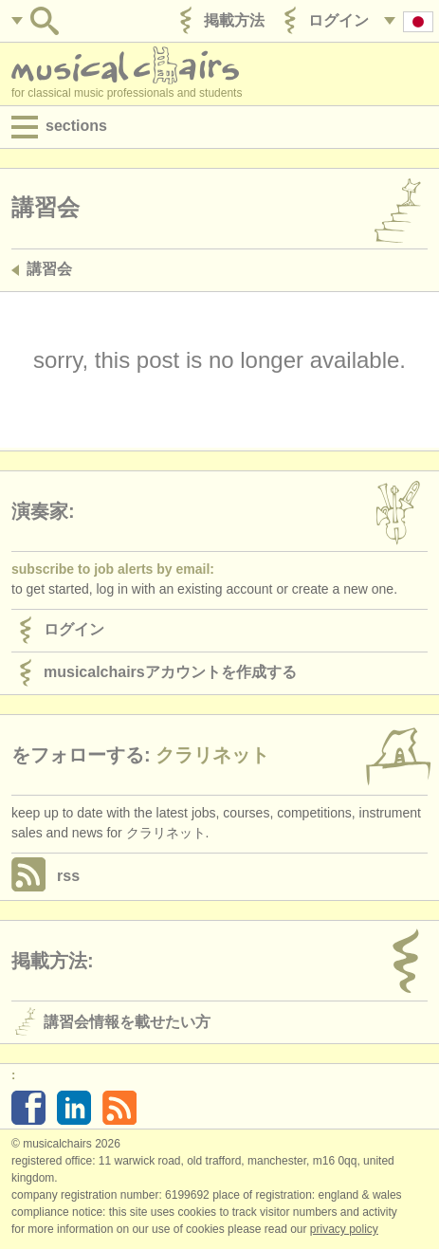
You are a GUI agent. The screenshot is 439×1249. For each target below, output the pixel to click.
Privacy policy (344, 1229)
